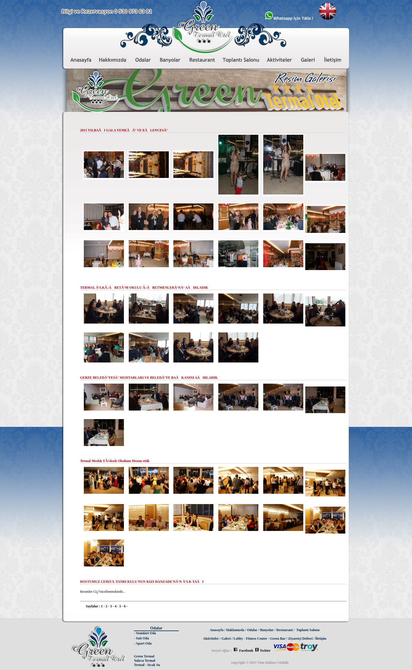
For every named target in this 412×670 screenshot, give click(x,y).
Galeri (226, 639)
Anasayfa (216, 630)
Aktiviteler (211, 639)
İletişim (320, 639)
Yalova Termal (144, 661)
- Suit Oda (141, 638)
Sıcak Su (153, 665)
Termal (139, 665)
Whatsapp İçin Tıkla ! (289, 18)
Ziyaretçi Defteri (300, 639)
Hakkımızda (235, 630)
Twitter (263, 651)
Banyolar (267, 630)
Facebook (243, 651)
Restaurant (284, 630)
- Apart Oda (143, 643)
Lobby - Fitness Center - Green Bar (259, 639)
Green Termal (144, 656)
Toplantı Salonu (308, 630)
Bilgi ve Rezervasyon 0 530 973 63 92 (107, 11)
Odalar (252, 630)
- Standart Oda (145, 633)
